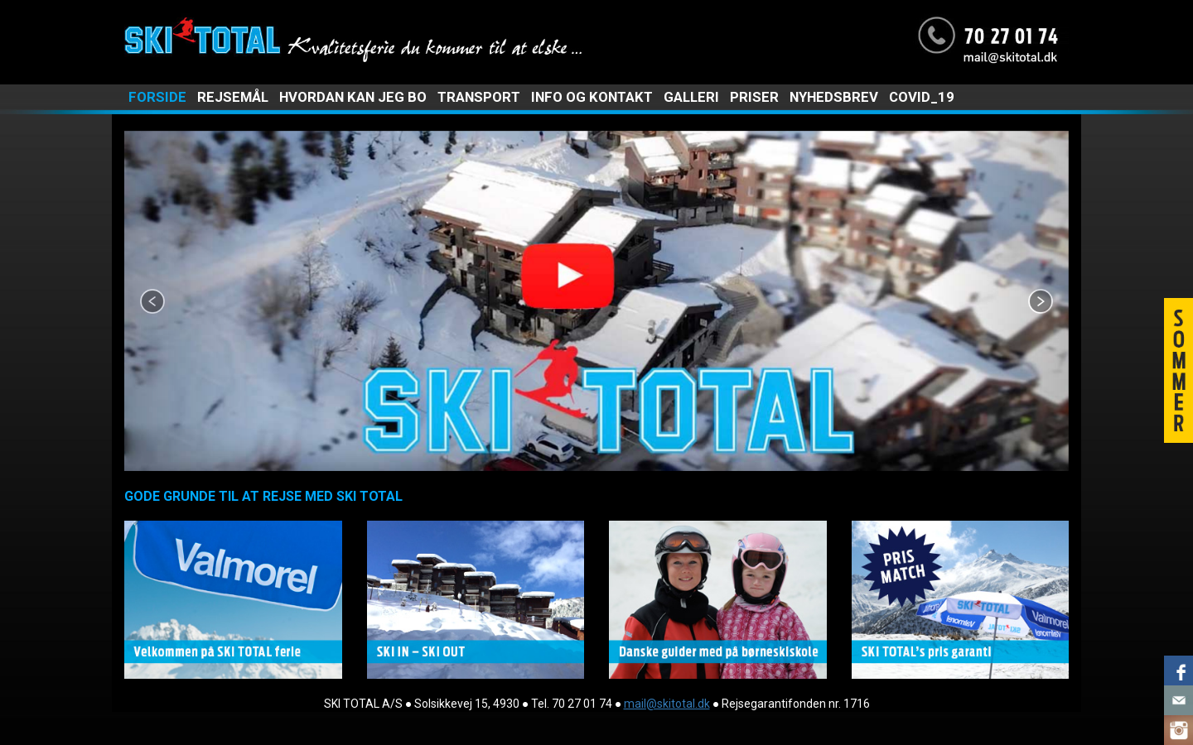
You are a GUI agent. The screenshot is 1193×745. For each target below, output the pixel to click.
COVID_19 (921, 97)
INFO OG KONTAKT (592, 97)
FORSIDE (157, 97)
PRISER (754, 97)
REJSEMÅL (232, 97)
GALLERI (691, 97)
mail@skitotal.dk (667, 703)
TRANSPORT (478, 97)
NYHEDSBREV (834, 97)
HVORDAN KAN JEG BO (353, 97)
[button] (195, 301)
